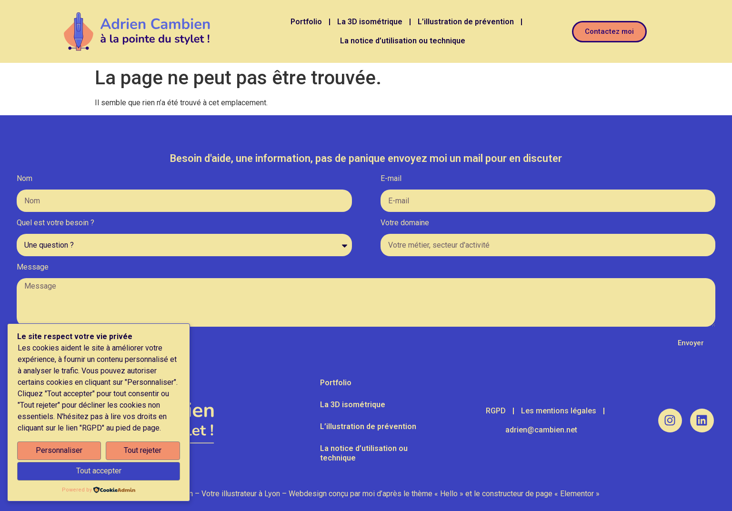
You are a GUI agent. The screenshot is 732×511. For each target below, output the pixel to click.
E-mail (391, 179)
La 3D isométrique (369, 21)
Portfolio (306, 21)
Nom (24, 179)
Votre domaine (405, 223)
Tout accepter (98, 470)
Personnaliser (59, 450)
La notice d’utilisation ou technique (402, 40)
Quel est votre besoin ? (55, 223)
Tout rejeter (142, 450)
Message (33, 267)
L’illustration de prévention (466, 21)
